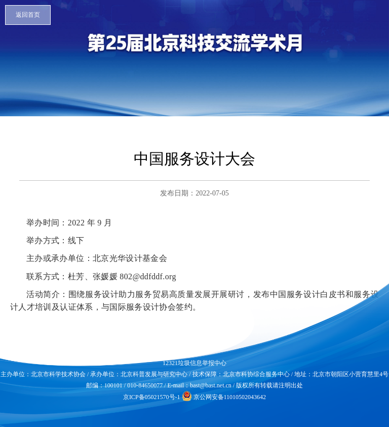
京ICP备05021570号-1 (151, 397)
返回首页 (28, 14)
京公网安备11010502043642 (224, 397)
